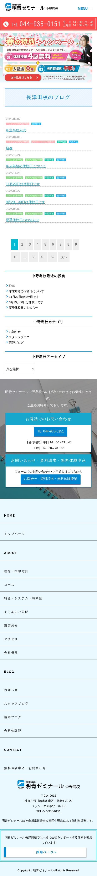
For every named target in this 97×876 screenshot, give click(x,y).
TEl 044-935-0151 (50, 431)
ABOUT (10, 553)
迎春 (9, 148)
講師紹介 (11, 625)
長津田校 (36, 124)
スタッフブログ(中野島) (17, 142)
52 (53, 257)
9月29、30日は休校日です (25, 202)
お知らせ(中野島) (14, 159)
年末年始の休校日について (26, 166)
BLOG (9, 671)
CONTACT (13, 750)
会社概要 (11, 652)
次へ (63, 257)
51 (43, 257)
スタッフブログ (19, 337)
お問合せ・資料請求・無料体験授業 (50, 478)
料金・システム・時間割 (23, 598)
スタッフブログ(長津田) (17, 124)
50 (33, 257)
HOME (9, 515)
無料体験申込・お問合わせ (25, 768)
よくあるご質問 (16, 612)
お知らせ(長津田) (34, 159)
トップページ (14, 533)
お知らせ (15, 331)
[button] (85, 8)
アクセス (11, 639)
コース (9, 584)
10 (15, 257)
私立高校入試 (16, 130)
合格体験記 (13, 730)
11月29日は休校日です (23, 184)
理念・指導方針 (16, 571)
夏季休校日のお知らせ (22, 220)
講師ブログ (16, 342)
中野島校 (62, 142)
